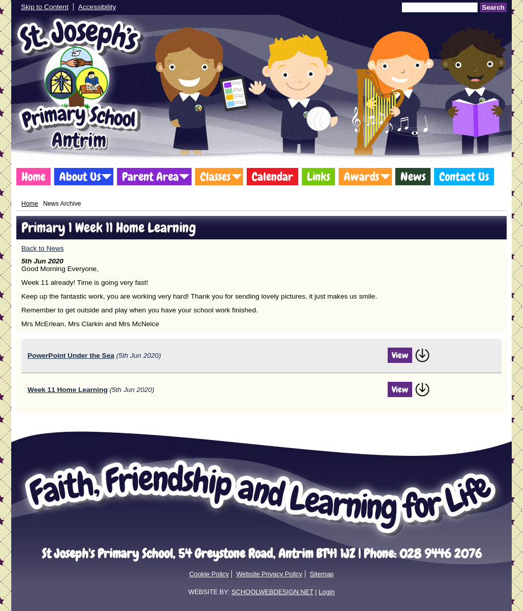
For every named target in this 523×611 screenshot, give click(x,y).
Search (493, 7)
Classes (215, 176)
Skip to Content (44, 7)
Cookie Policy (209, 574)
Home (33, 176)
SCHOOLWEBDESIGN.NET (272, 592)
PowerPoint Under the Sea (71, 355)
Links (318, 176)
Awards (361, 176)
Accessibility (97, 7)
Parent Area (150, 176)
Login (327, 592)
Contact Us (464, 176)
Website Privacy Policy (269, 574)
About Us (80, 176)
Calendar (272, 176)
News (412, 176)
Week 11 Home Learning (68, 390)
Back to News (42, 248)
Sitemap (322, 574)
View (400, 355)
